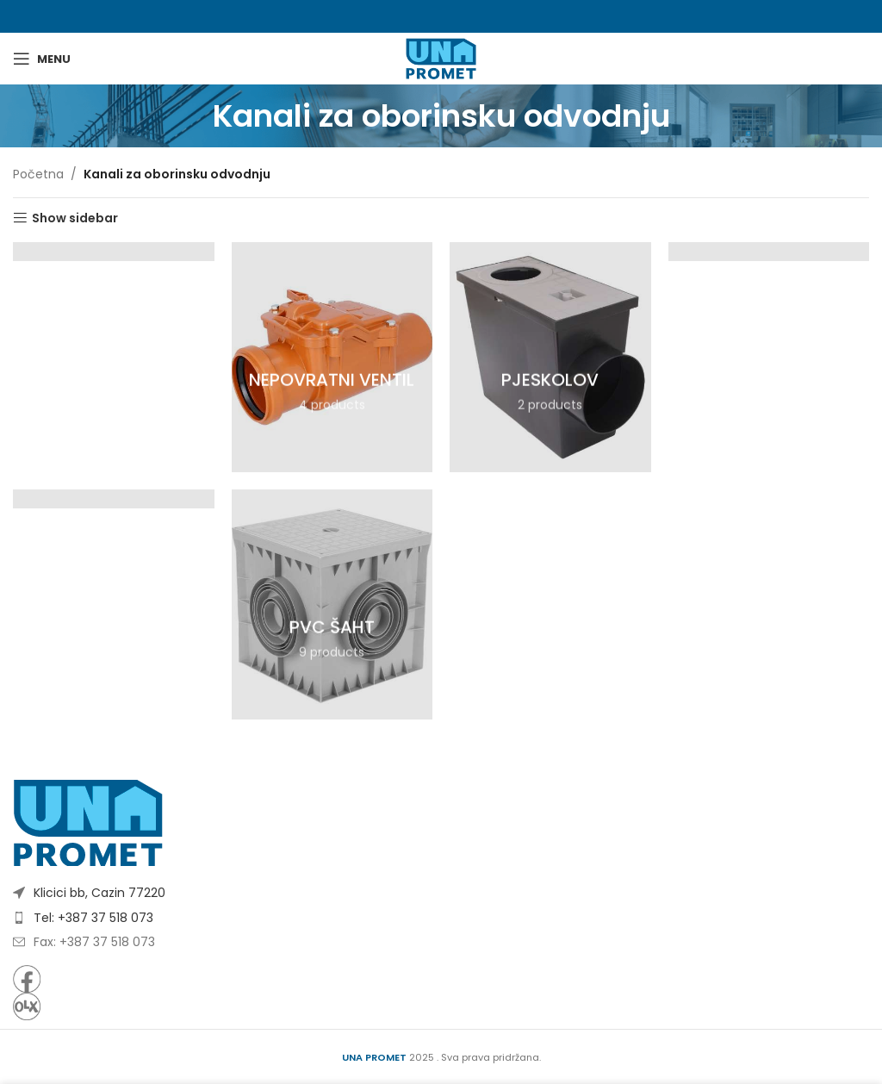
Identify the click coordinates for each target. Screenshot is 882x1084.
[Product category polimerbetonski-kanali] (769, 251)
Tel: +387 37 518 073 (93, 917)
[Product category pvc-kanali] (113, 498)
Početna (38, 174)
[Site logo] (440, 57)
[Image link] (88, 822)
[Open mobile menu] (41, 58)
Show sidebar (75, 218)
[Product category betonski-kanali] (113, 251)
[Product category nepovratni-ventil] (332, 357)
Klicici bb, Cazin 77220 (99, 892)
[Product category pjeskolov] (550, 357)
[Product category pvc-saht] (332, 604)
